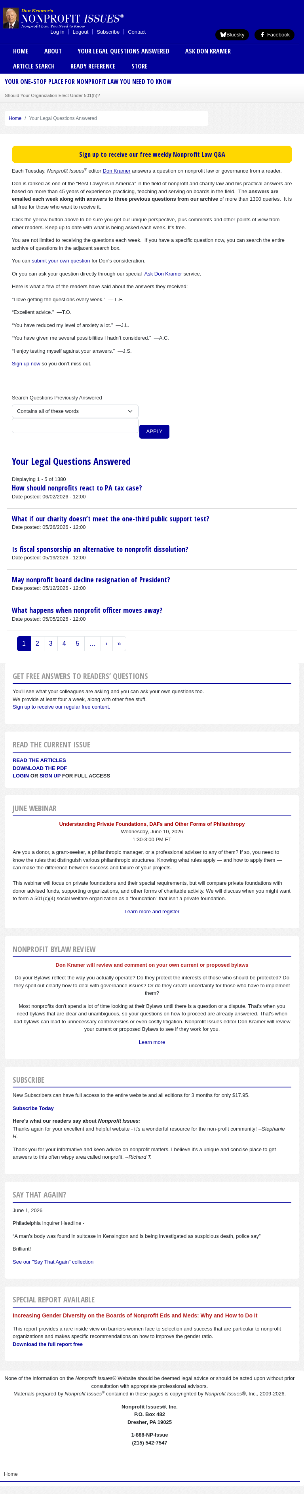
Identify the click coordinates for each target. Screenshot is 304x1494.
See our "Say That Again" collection (53, 1262)
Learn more (152, 1042)
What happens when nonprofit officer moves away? (87, 610)
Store (139, 66)
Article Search (34, 66)
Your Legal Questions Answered (123, 51)
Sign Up (50, 776)
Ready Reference (93, 66)
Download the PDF (40, 768)
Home (20, 51)
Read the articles (39, 760)
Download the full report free (48, 1344)
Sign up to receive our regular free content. (61, 707)
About (53, 51)
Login (21, 776)
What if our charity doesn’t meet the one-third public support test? (110, 518)
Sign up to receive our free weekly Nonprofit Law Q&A (152, 154)
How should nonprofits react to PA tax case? (77, 487)
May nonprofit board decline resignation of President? (91, 579)
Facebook (274, 35)
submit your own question (61, 261)
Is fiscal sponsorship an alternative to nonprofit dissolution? (100, 549)
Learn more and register (152, 911)
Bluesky (232, 35)
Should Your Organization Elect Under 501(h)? (52, 95)
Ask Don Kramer (208, 51)
